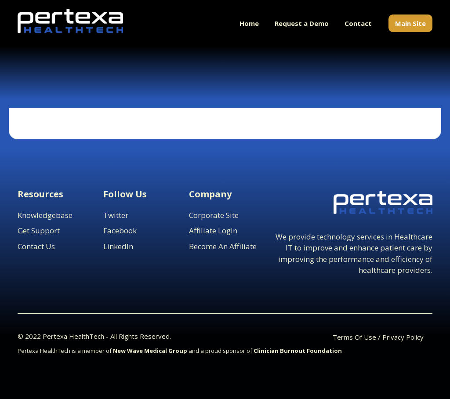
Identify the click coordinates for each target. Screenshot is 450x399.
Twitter (115, 215)
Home (249, 23)
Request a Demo (302, 23)
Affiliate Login (213, 230)
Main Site (410, 23)
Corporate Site (214, 215)
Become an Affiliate (223, 246)
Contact (358, 23)
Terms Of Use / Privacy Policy (378, 337)
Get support (39, 230)
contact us (36, 246)
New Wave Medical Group (150, 351)
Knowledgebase (45, 215)
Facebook (120, 230)
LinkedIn (118, 246)
